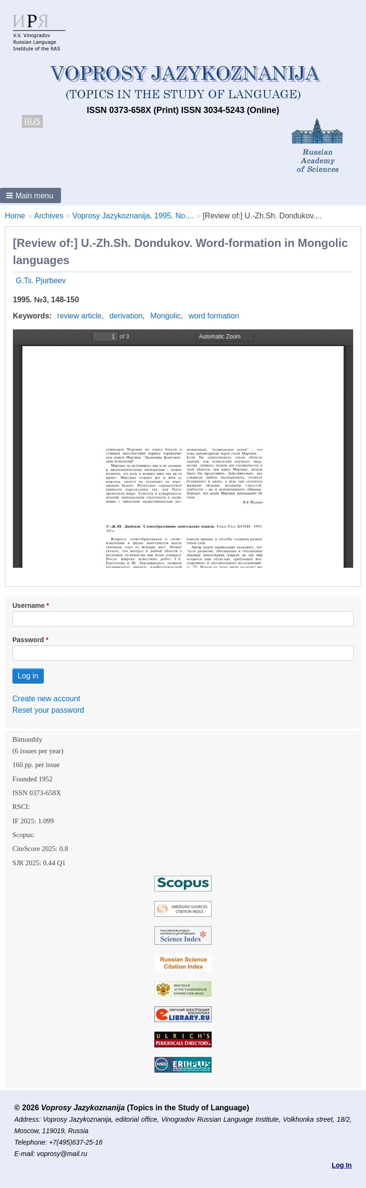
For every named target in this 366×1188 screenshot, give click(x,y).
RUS (32, 121)
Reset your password (48, 710)
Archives (48, 216)
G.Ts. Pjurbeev (41, 281)
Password (28, 640)
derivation (126, 316)
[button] (30, 195)
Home (15, 216)
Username (28, 605)
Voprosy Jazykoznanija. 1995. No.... (132, 216)
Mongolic (165, 316)
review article (79, 316)
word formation (214, 316)
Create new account (46, 699)
